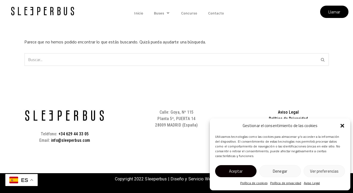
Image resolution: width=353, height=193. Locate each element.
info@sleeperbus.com (70, 140)
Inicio (138, 13)
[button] (342, 125)
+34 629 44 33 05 (74, 133)
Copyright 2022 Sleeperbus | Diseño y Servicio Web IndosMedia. (176, 178)
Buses (162, 13)
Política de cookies (253, 182)
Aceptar (236, 171)
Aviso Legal (312, 182)
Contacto (216, 13)
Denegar (280, 171)
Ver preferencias (324, 171)
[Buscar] (170, 59)
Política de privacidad (285, 182)
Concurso (189, 13)
